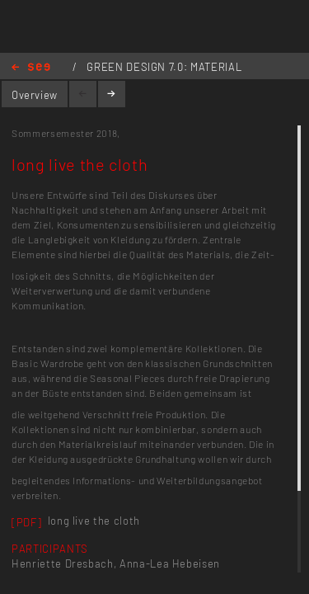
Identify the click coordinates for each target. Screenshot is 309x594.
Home (31, 68)
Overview (35, 94)
